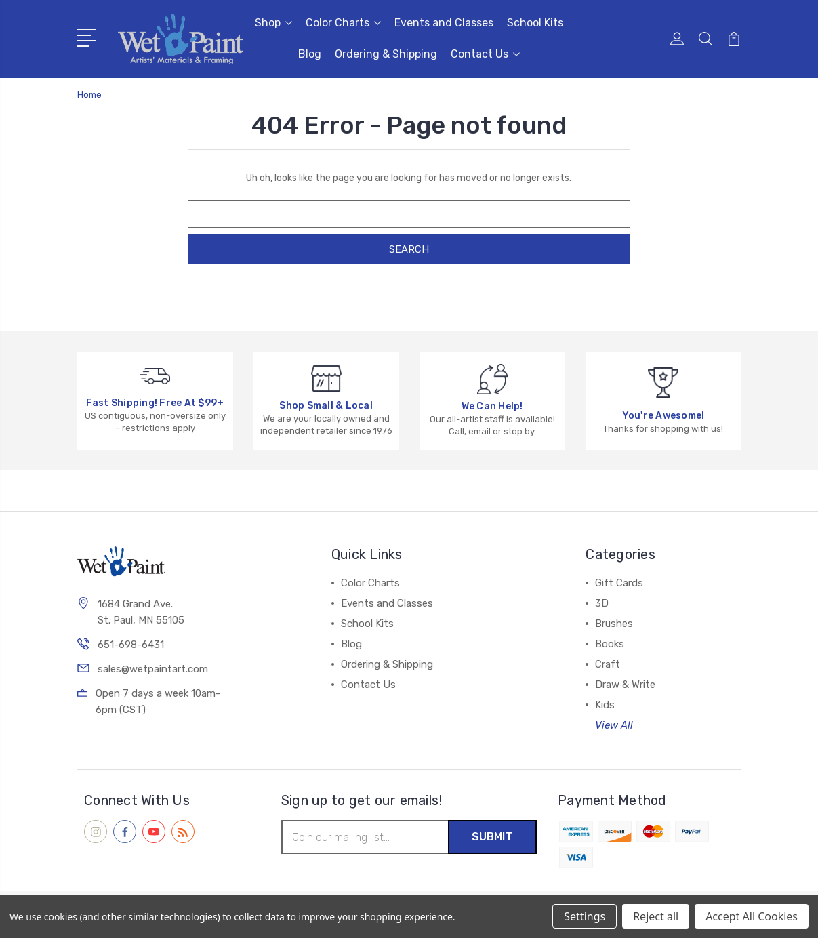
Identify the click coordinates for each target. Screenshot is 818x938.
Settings (584, 916)
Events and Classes (443, 22)
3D (602, 603)
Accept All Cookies (751, 916)
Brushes (614, 623)
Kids (605, 705)
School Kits (535, 22)
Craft (607, 664)
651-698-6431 (131, 644)
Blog (309, 53)
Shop (273, 22)
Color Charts (343, 22)
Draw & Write (625, 684)
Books (609, 644)
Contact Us (485, 53)
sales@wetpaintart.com (153, 669)
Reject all (655, 916)
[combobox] (409, 214)
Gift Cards (619, 583)
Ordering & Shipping (386, 53)
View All (614, 725)
